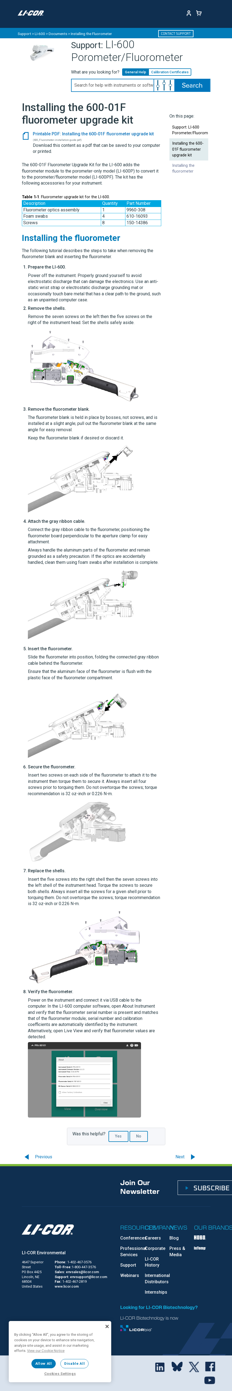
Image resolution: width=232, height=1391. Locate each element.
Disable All (74, 1363)
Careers (153, 1238)
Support (24, 33)
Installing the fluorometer (183, 168)
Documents (58, 33)
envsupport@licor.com (88, 1277)
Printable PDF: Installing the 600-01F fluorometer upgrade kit (93, 133)
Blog (174, 1238)
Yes (118, 1136)
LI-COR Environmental (44, 1252)
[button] (164, 85)
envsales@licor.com (82, 1272)
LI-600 (40, 33)
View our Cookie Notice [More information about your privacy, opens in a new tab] (45, 1351)
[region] (60, 1351)
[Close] (107, 1326)
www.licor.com (67, 1286)
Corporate (155, 1248)
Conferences (133, 1238)
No (138, 1136)
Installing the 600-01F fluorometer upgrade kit (188, 149)
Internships (156, 1292)
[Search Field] (140, 85)
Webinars (129, 1275)
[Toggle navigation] (58, 13)
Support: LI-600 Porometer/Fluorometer (190, 130)
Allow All (43, 1363)
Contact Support (176, 33)
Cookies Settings (60, 1374)
